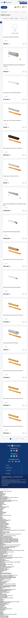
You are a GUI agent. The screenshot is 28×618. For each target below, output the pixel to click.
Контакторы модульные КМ (5, 536)
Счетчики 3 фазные (3, 597)
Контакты (2, 606)
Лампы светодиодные (4, 498)
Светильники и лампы (4, 553)
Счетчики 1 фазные (3, 596)
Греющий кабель (3, 522)
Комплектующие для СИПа (5, 580)
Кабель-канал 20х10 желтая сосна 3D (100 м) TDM (13, 315)
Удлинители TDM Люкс (4, 604)
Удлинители (2, 559)
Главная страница (4, 12)
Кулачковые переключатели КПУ (6, 538)
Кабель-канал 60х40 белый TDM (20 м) (10, 343)
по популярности (6, 18)
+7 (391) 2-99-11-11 (22, 1)
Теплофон (2, 601)
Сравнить (6, 96)
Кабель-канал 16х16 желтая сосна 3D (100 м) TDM (13, 398)
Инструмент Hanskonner (4, 569)
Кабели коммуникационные (5, 573)
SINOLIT (1, 506)
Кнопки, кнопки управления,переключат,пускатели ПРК (10, 534)
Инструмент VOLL (3, 568)
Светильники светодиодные (5, 501)
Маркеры (2, 543)
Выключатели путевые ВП (5, 529)
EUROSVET (2, 503)
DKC (1, 516)
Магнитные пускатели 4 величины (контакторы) (9, 541)
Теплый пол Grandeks (4, 524)
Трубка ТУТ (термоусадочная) (6, 558)
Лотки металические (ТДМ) (5, 578)
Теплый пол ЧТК (3, 525)
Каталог (10, 12)
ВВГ (1, 572)
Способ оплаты (3, 608)
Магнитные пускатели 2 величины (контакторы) (9, 539)
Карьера (1, 613)
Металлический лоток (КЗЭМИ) (6, 576)
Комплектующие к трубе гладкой (6, 564)
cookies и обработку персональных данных (9, 480)
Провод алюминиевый (4, 581)
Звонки (1, 531)
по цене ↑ (12, 18)
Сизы (1, 593)
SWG (1, 588)
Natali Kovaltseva (3, 504)
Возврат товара (3, 607)
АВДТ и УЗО (2, 495)
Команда (2, 612)
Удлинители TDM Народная (5, 602)
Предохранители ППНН (4, 548)
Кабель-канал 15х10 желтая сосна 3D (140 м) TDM (13, 426)
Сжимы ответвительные (4, 592)
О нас (1, 611)
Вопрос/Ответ (3, 609)
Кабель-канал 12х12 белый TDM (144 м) (11, 176)
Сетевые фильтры (3, 603)
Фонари (1, 554)
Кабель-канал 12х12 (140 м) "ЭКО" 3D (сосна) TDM (13, 259)
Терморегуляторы (3, 526)
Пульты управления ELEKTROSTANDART (8, 586)
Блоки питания (3, 519)
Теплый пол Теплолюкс (4, 527)
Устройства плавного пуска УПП (6, 555)
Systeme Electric (3, 493)
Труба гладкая (3, 566)
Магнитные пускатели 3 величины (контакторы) (9, 540)
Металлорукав (3, 544)
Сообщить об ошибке (4, 616)
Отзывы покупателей (4, 617)
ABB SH (1, 492)
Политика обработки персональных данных (8, 614)
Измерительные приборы (5, 532)
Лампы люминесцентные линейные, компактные (9, 497)
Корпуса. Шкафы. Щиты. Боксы (6, 537)
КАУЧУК (1, 511)
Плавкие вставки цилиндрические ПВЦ (7, 547)
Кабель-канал (2, 533)
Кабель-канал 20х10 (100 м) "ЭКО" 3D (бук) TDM (12, 148)
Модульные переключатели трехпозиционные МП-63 (10, 545)
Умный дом (2, 508)
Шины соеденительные (4, 560)
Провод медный (3, 582)
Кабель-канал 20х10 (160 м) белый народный (11, 287)
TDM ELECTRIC (16, 12)
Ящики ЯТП (2, 561)
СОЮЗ (1, 600)
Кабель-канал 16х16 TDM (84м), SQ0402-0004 (12, 120)
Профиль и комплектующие (5, 520)
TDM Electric (2, 494)
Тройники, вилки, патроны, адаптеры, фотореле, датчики (11, 557)
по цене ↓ (16, 18)
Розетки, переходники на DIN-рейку (7, 552)
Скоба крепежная (3, 594)
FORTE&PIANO (3, 513)
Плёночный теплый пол (4, 523)
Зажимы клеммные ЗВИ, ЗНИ (6, 590)
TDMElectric (2, 599)
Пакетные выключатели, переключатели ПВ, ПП (9, 546)
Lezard (1, 510)
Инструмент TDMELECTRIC (5, 567)
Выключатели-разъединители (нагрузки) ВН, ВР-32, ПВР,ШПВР (12, 530)
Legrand (1, 509)
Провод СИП (2, 583)
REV (1, 505)
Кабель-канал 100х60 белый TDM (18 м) (11, 37)
